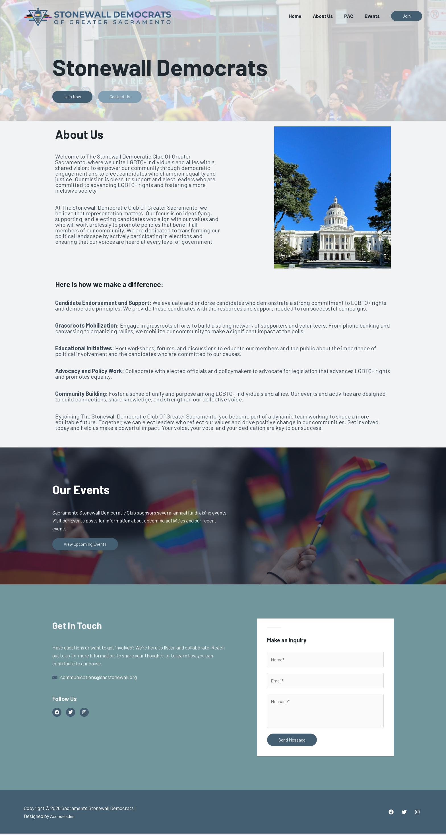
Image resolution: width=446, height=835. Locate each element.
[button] (406, 16)
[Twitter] (404, 813)
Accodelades (63, 817)
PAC (351, 16)
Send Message (291, 741)
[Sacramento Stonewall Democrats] (98, 15)
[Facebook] (391, 813)
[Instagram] (417, 813)
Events (373, 16)
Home (301, 16)
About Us (327, 16)
